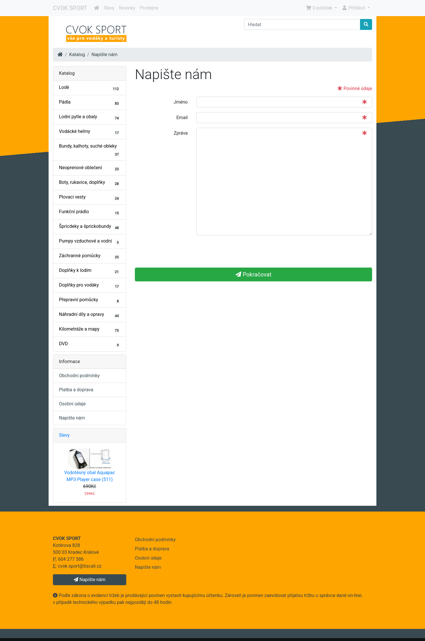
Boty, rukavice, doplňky (89, 183)
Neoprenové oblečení (89, 168)
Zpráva (181, 133)
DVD (89, 344)
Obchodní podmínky (79, 375)
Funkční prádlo (89, 212)
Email (182, 117)
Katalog (77, 54)
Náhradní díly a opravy (89, 315)
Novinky (127, 8)
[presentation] (178, 251)
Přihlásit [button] (354, 8)
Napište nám (104, 54)
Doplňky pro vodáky (89, 285)
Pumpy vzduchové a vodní (89, 241)
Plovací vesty (89, 197)
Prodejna (149, 8)
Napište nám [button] (89, 579)
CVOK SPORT (70, 8)
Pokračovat (253, 274)
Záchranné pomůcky (89, 256)
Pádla (89, 102)
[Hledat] (302, 24)
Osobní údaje (72, 404)
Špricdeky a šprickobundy (89, 227)
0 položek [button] (319, 8)
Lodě (89, 88)
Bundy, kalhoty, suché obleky (89, 150)
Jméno (180, 102)
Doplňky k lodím (89, 271)
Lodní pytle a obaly (89, 117)
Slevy (109, 8)
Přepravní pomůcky (89, 300)
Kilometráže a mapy (89, 329)
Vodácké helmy (89, 132)
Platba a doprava (76, 389)
